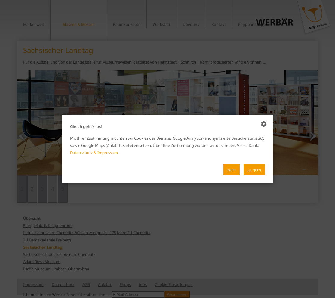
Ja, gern (254, 169)
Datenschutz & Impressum (94, 152)
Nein (231, 169)
